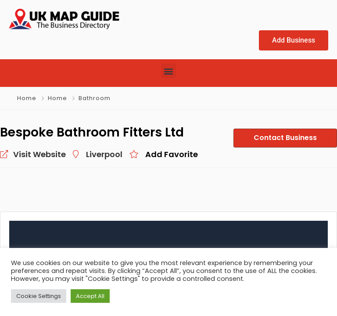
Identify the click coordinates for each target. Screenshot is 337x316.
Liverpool (104, 154)
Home (26, 98)
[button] (168, 71)
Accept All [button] (90, 296)
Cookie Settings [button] (38, 296)
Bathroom (95, 98)
